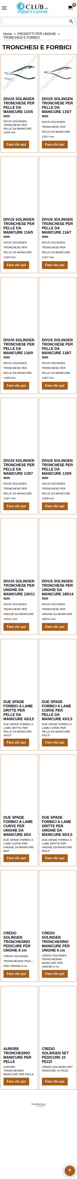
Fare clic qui (16, 162)
